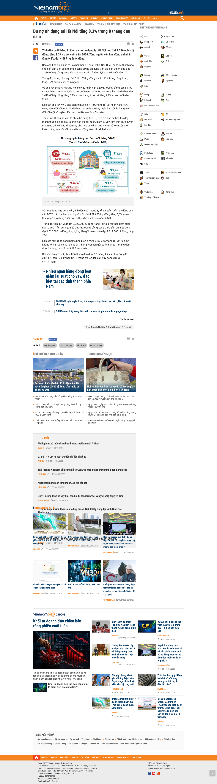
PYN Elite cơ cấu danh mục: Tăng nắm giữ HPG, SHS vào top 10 (83, 539)
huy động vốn (49, 345)
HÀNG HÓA (63, 18)
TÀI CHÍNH (84, 18)
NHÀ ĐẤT (94, 18)
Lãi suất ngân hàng (153, 739)
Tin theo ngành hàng (153, 27)
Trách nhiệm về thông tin (48, 781)
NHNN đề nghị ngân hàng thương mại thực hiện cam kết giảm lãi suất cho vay (93, 303)
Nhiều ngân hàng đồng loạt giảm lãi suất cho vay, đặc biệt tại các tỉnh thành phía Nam (68, 279)
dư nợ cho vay (96, 345)
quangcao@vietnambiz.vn (164, 768)
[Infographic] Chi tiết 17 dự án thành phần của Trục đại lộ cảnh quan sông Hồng (49, 540)
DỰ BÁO (53, 18)
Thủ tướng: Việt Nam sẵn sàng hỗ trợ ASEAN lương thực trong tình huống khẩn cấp (82, 469)
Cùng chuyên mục (100, 354)
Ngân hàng (56, 24)
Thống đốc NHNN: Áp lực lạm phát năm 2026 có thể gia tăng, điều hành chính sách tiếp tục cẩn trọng (123, 651)
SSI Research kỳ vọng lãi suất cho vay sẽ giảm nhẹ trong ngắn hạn (91, 311)
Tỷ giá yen (86, 739)
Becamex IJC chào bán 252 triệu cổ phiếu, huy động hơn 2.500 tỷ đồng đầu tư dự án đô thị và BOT (57, 386)
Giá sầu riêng (60, 744)
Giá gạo (84, 744)
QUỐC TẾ (74, 18)
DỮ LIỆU (147, 18)
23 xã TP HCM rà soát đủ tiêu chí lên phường (62, 456)
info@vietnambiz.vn (51, 779)
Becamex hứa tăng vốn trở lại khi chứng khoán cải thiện (58, 397)
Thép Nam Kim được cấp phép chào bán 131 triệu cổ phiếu (58, 421)
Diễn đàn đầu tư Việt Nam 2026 (133, 744)
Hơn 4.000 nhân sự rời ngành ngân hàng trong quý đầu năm (111, 421)
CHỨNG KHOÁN (107, 18)
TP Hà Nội (81, 345)
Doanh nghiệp (43, 500)
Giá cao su (94, 744)
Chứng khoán (74, 546)
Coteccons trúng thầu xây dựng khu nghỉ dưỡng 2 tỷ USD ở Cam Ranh (59, 413)
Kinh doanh (38, 593)
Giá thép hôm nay (45, 744)
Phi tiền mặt (113, 24)
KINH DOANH (136, 18)
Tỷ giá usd (74, 739)
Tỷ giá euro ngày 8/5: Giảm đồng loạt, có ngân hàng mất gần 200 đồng (112, 405)
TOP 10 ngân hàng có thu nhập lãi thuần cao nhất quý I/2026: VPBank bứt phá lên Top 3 (111, 397)
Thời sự (41, 461)
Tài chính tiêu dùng (133, 24)
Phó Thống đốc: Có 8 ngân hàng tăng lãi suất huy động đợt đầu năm (58, 405)
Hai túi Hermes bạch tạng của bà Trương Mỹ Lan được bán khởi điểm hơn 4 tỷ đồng (111, 388)
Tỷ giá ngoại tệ (61, 739)
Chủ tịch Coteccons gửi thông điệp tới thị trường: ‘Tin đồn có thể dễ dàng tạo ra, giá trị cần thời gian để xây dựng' (119, 589)
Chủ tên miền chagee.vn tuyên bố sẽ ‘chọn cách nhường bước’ (49, 586)
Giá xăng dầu (169, 739)
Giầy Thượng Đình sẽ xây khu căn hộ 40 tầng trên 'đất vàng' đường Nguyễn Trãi (80, 496)
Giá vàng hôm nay (45, 739)
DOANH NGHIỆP (122, 18)
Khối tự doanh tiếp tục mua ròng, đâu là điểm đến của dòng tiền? (68, 685)
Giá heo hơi (109, 739)
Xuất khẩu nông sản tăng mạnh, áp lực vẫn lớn (63, 483)
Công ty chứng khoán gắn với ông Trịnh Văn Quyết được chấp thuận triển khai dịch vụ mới (123, 680)
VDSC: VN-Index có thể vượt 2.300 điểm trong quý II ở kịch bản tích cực (169, 626)
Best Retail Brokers (110, 744)
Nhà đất (36, 549)
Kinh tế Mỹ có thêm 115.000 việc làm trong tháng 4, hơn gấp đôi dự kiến (124, 626)
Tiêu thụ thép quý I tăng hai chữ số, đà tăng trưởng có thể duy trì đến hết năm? (169, 680)
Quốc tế (41, 448)
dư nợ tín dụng (66, 345)
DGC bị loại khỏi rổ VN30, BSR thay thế (84, 586)
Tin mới (44, 438)
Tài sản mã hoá (73, 24)
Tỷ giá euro (97, 739)
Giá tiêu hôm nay (136, 739)
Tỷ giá (100, 24)
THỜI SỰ (44, 18)
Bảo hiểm (89, 24)
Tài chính (40, 24)
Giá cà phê (121, 739)
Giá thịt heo (73, 744)
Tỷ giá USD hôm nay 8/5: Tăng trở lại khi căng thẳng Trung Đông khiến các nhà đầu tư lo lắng (112, 413)
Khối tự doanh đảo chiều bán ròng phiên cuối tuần (57, 623)
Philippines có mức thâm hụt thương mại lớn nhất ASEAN (68, 443)
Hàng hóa (42, 474)
